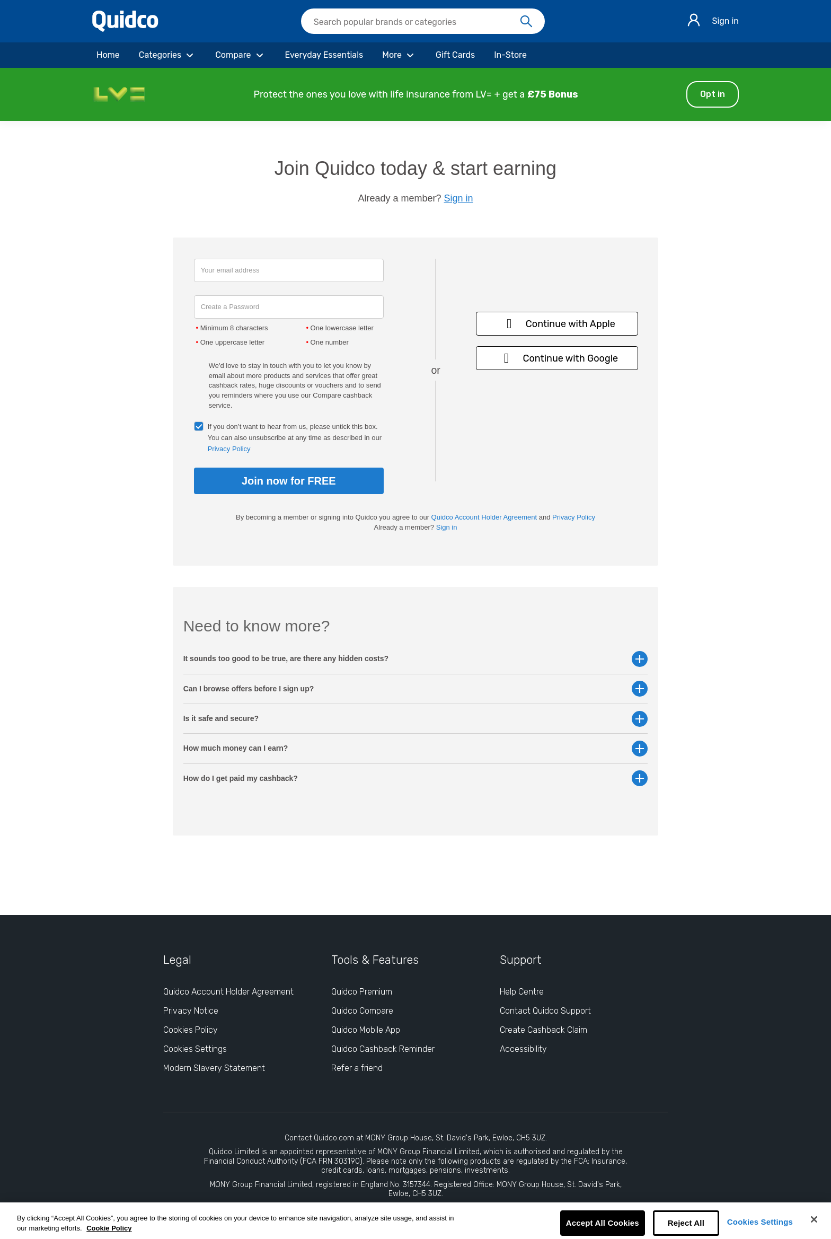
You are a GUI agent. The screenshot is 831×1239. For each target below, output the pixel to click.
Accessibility (523, 1049)
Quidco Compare (362, 1011)
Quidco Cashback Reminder (383, 1049)
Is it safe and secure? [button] (415, 719)
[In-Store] (510, 55)
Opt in (712, 94)
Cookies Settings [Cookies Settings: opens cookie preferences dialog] (195, 1049)
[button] (415, 94)
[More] (399, 55)
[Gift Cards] (455, 55)
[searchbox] (423, 21)
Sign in (725, 21)
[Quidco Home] (125, 28)
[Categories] (167, 55)
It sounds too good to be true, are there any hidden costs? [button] (415, 659)
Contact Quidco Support (545, 1011)
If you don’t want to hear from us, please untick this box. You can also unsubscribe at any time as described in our (295, 438)
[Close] (814, 1219)
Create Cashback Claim (543, 1030)
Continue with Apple (557, 323)
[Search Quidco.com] (416, 22)
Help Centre (522, 992)
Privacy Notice (190, 1011)
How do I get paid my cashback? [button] (415, 779)
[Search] (526, 22)
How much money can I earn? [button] (415, 748)
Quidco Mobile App (365, 1030)
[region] (415, 1220)
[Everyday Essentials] (324, 55)
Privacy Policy (229, 449)
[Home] (108, 55)
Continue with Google (557, 358)
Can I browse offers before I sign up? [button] (415, 689)
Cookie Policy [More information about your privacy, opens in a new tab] (108, 1228)
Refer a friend (357, 1068)
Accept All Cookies (602, 1222)
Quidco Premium (361, 992)
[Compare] (240, 55)
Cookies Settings (760, 1221)
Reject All (686, 1222)
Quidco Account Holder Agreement (484, 517)
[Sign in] (693, 21)
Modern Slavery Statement (214, 1068)
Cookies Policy (190, 1030)
